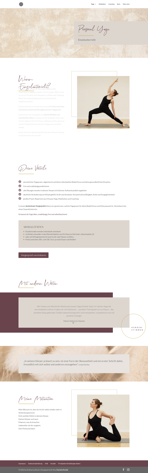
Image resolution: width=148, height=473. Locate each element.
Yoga (92, 4)
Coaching (111, 4)
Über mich (126, 4)
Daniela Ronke (62, 470)
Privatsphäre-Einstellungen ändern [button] (69, 463)
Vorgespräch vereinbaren (33, 255)
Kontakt (53, 463)
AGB (46, 463)
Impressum (22, 463)
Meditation (102, 4)
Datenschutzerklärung (35, 463)
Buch (118, 4)
